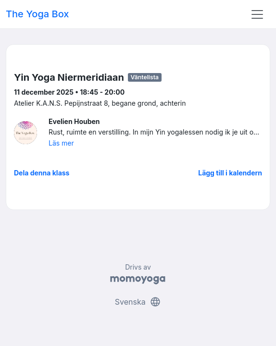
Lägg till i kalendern (230, 173)
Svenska (138, 302)
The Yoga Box (37, 14)
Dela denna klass (41, 173)
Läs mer (61, 143)
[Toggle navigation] (257, 14)
